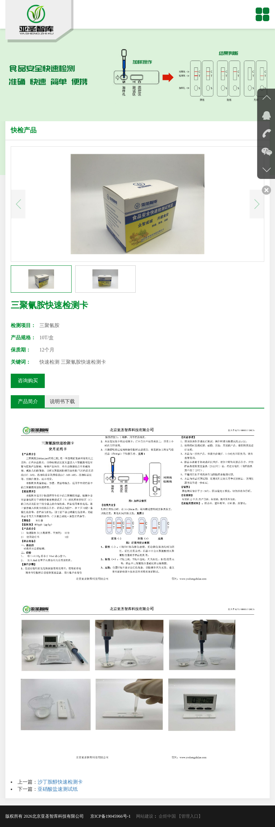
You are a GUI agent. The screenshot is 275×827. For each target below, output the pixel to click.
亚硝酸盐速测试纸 (58, 789)
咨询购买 (28, 380)
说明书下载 (62, 401)
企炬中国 (167, 816)
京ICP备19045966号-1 (112, 816)
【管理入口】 (190, 816)
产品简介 (28, 401)
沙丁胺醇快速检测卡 (60, 782)
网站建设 (144, 816)
